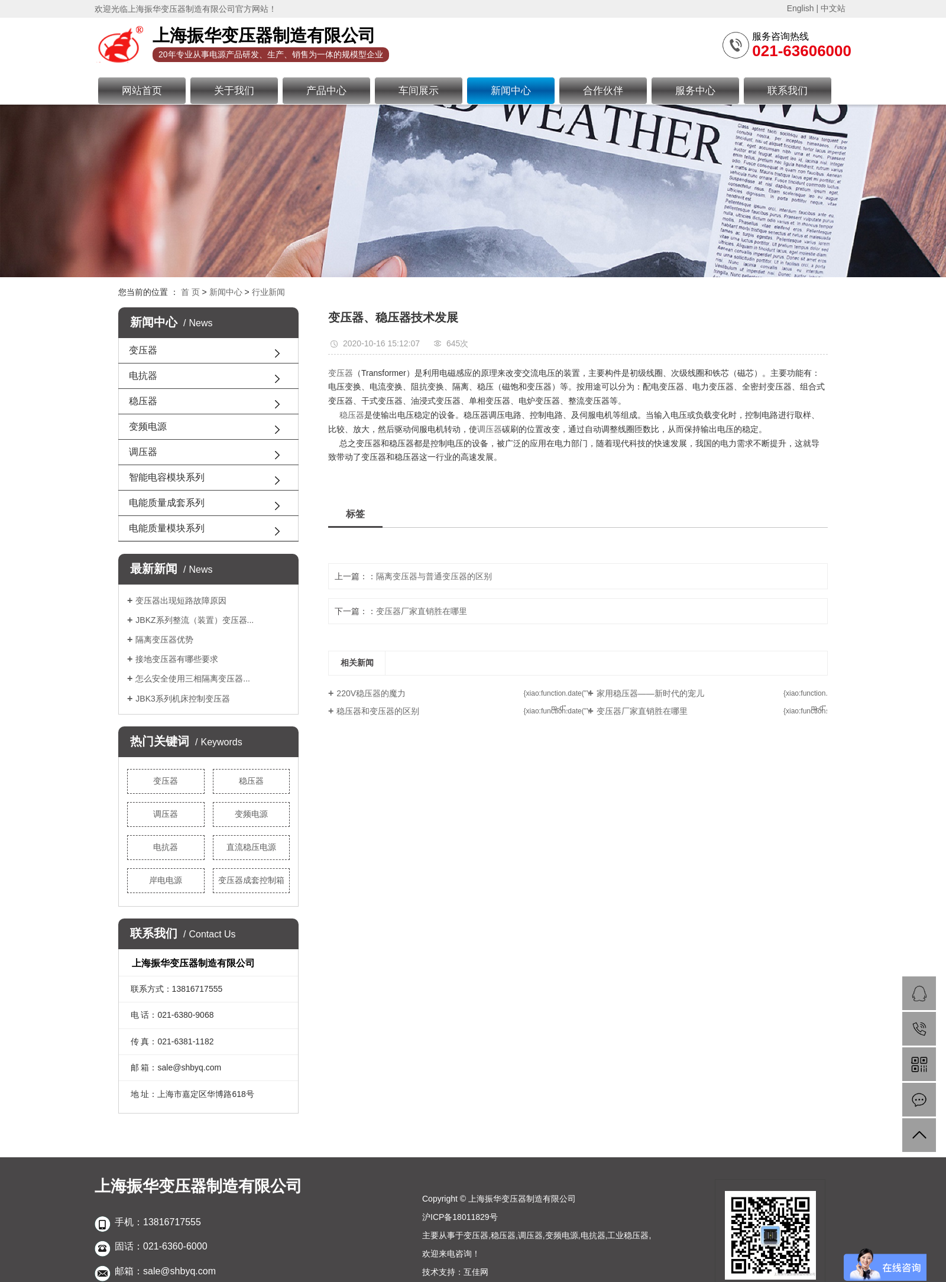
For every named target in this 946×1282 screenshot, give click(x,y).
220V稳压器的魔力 (371, 693)
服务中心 (695, 90)
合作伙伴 (603, 90)
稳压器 (143, 401)
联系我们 (787, 90)
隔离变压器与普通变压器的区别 (434, 576)
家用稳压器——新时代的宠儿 (650, 693)
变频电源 (148, 426)
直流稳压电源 (251, 847)
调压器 (143, 452)
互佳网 (476, 1272)
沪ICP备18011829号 (460, 1217)
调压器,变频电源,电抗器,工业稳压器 (583, 1235)
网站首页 (142, 90)
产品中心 (326, 90)
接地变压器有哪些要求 (176, 659)
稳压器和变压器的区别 (377, 711)
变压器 (143, 350)
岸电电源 (165, 880)
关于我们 (234, 90)
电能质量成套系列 (167, 503)
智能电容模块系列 (167, 477)
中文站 (833, 8)
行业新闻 (268, 292)
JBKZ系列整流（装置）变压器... (194, 620)
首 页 (190, 292)
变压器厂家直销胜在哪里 (421, 611)
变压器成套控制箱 (251, 880)
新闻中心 (511, 90)
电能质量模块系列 (167, 528)
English (800, 8)
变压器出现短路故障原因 (180, 600)
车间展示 (419, 90)
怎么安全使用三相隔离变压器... (192, 678)
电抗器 (143, 376)
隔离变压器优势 (164, 639)
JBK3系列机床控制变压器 (182, 698)
